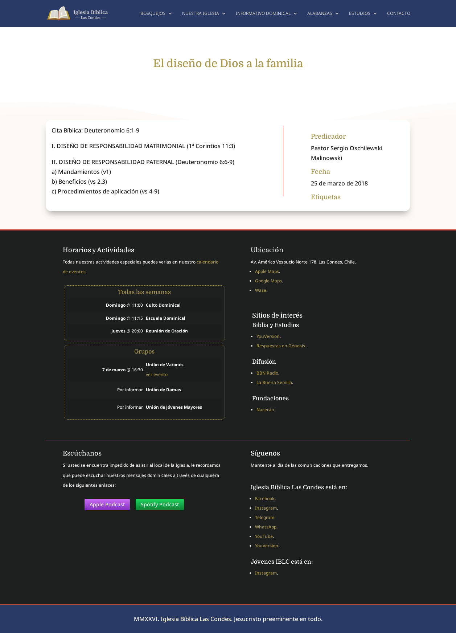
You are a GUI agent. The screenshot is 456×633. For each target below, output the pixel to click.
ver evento (157, 374)
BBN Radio (267, 373)
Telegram (264, 517)
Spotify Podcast (160, 504)
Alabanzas (319, 13)
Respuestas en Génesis (280, 346)
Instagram (266, 508)
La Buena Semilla (274, 382)
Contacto (398, 13)
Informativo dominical (263, 13)
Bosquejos (152, 13)
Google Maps (268, 281)
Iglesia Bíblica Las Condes (196, 619)
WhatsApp (265, 527)
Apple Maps (267, 271)
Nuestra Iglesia (200, 13)
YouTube (264, 536)
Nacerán (265, 410)
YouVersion (268, 336)
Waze (260, 290)
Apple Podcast (107, 504)
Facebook (265, 498)
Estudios (359, 13)
